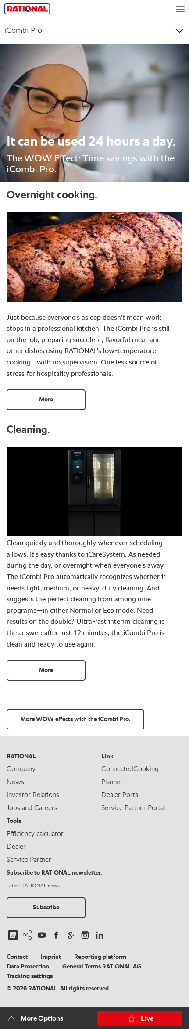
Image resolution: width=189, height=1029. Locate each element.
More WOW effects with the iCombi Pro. (75, 719)
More (46, 400)
